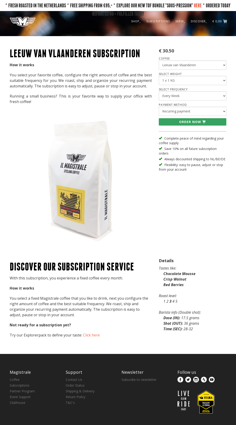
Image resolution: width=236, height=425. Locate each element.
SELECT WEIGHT (170, 74)
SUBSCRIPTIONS (158, 21)
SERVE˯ (180, 21)
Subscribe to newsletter (138, 379)
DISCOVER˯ (199, 21)
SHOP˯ (136, 21)
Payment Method (173, 105)
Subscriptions (20, 385)
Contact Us (74, 379)
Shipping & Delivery (80, 391)
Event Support (20, 397)
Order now (192, 122)
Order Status (75, 385)
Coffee (15, 379)
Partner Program (22, 391)
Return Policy (75, 397)
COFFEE (164, 58)
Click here (91, 335)
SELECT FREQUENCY (173, 89)
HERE (198, 5)
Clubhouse (17, 402)
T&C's (70, 402)
